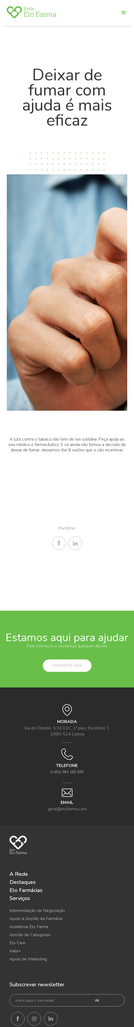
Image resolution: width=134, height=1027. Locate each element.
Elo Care (17, 943)
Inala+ (15, 951)
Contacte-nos (67, 665)
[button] (121, 13)
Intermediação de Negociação (37, 910)
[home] (32, 12)
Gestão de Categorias (30, 935)
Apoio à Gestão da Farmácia (35, 918)
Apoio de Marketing (28, 959)
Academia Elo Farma (28, 926)
